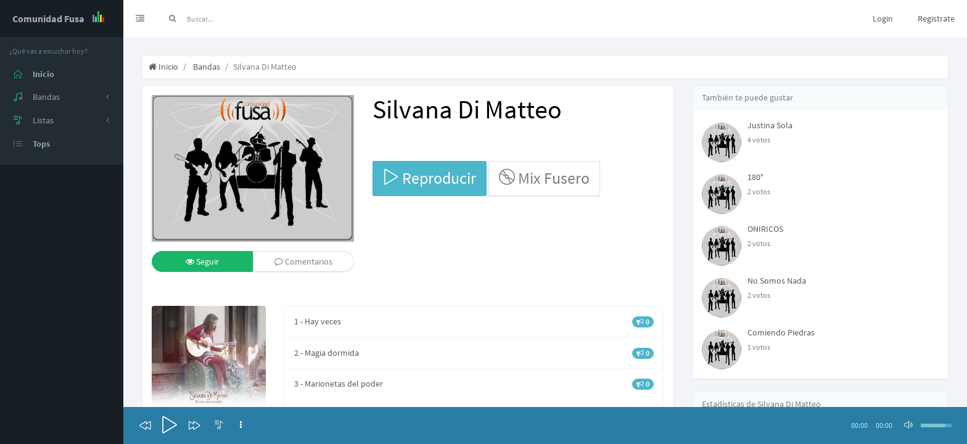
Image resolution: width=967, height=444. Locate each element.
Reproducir (429, 178)
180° (755, 177)
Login (883, 18)
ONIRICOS (765, 228)
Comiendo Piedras (781, 332)
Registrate (936, 18)
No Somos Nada (776, 280)
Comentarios (303, 261)
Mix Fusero (544, 178)
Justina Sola (769, 125)
